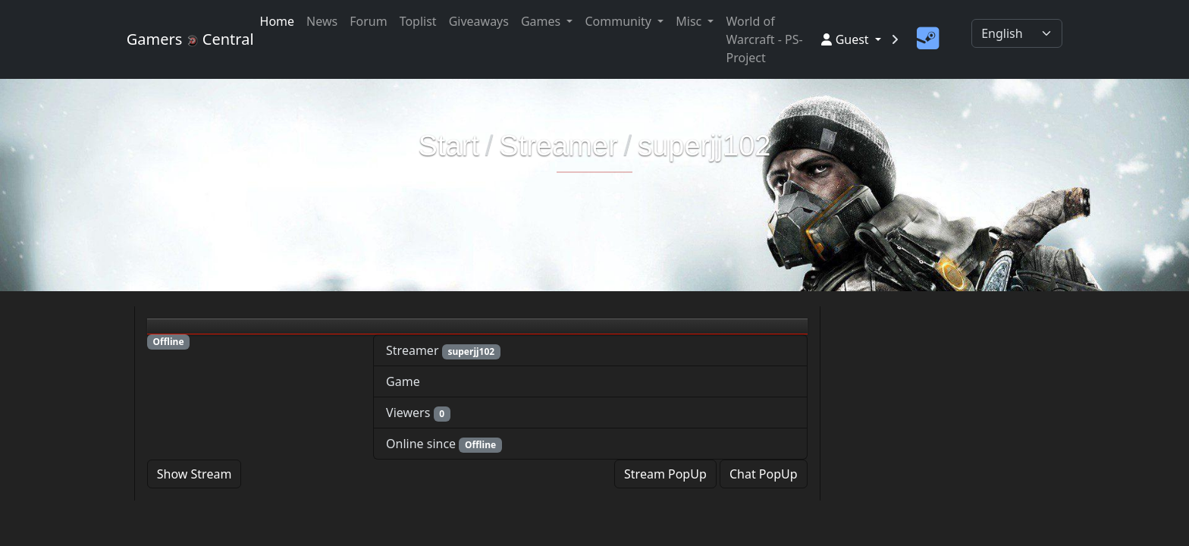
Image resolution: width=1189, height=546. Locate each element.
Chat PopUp (763, 474)
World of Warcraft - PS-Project (764, 39)
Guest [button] (846, 39)
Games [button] (542, 21)
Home (277, 21)
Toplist (418, 21)
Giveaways (479, 21)
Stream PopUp (665, 474)
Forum (368, 21)
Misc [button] (690, 21)
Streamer (558, 146)
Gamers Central (184, 39)
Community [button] (619, 21)
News (321, 21)
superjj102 (704, 146)
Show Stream (194, 474)
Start (449, 146)
